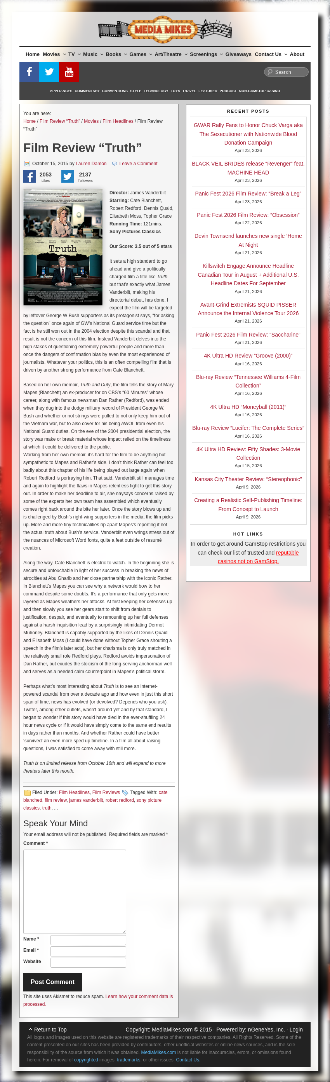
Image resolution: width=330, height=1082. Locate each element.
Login (296, 1029)
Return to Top (50, 1029)
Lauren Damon (91, 163)
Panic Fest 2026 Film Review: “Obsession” (248, 215)
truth (47, 808)
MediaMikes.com (172, 1029)
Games (141, 54)
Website (32, 961)
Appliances (61, 91)
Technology (156, 91)
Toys (175, 91)
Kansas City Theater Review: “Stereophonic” (248, 479)
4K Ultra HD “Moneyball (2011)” (248, 407)
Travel (189, 91)
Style (135, 91)
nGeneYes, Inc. (266, 1029)
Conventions (115, 91)
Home (33, 54)
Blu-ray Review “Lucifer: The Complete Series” (248, 428)
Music (93, 54)
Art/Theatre (171, 54)
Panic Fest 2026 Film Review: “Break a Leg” (248, 193)
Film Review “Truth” (60, 121)
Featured (207, 91)
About (297, 54)
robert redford (120, 800)
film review (55, 800)
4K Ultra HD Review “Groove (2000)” (248, 356)
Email (31, 950)
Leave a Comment (139, 163)
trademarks (128, 1060)
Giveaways (239, 54)
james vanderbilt (86, 800)
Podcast (228, 91)
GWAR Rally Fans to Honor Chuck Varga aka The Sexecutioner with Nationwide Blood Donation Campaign (248, 134)
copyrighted (86, 1060)
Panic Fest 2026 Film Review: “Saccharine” (248, 335)
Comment (35, 843)
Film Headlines (117, 121)
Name (31, 939)
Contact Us (271, 54)
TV (74, 54)
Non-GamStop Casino (259, 91)
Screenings (206, 54)
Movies (54, 54)
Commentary (87, 91)
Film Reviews (106, 792)
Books (116, 54)
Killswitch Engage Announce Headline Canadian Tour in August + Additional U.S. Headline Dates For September (248, 274)
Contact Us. (188, 1060)
